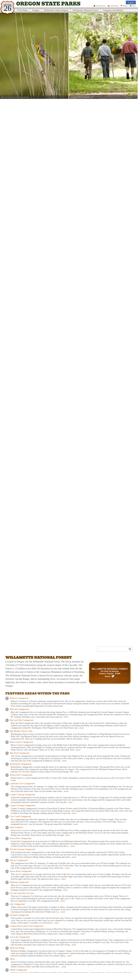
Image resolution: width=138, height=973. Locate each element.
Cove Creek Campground (20, 816)
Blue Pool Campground (19, 753)
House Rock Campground (20, 871)
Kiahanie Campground (19, 915)
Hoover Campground (18, 860)
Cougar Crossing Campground (22, 794)
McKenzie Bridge (17, 948)
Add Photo (113, 6)
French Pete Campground (20, 838)
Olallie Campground (18, 970)
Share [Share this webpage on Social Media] (124, 6)
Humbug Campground (19, 882)
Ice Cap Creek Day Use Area (22, 893)
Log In (131, 2)
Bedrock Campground (19, 698)
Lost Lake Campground (20, 937)
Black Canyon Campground (21, 742)
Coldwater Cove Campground (22, 783)
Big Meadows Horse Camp (21, 731)
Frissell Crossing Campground (22, 849)
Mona (12, 959)
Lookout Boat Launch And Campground (26, 926)
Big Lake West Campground (21, 720)
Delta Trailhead (16, 827)
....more (65, 717)
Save (133, 6)
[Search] (113, 649)
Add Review (100, 6)
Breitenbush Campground (20, 764)
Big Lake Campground (19, 709)
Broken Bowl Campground (21, 775)
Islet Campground (17, 904)
